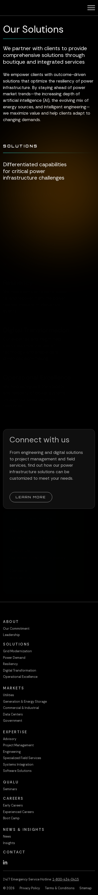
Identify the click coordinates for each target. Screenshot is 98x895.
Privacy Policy (30, 888)
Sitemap (85, 888)
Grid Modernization (17, 651)
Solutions (16, 644)
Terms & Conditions (60, 888)
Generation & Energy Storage (25, 702)
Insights (9, 843)
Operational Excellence (20, 677)
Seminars (10, 789)
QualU (11, 782)
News (7, 837)
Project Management (18, 745)
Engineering (12, 752)
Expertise (15, 732)
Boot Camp (11, 818)
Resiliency (10, 664)
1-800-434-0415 (65, 879)
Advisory (9, 739)
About (11, 621)
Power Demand (14, 658)
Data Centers (13, 714)
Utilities (8, 695)
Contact (14, 852)
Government (12, 721)
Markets (13, 688)
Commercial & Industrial (21, 708)
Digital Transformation (19, 671)
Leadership (11, 635)
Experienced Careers (18, 812)
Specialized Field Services (22, 758)
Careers (13, 798)
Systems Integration (18, 765)
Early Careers (13, 805)
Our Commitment (16, 629)
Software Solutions (17, 771)
